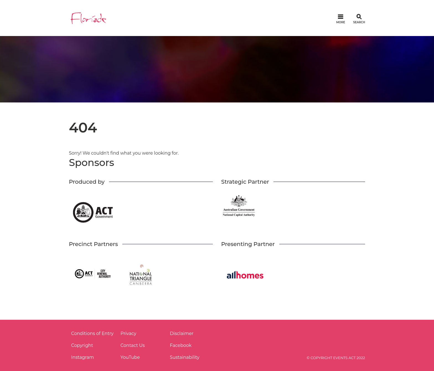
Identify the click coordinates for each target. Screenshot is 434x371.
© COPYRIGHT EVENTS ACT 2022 (336, 357)
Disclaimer (181, 333)
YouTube (130, 357)
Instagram (82, 357)
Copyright (82, 345)
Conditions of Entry (92, 333)
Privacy (128, 333)
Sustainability (185, 357)
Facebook (181, 345)
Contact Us (132, 345)
